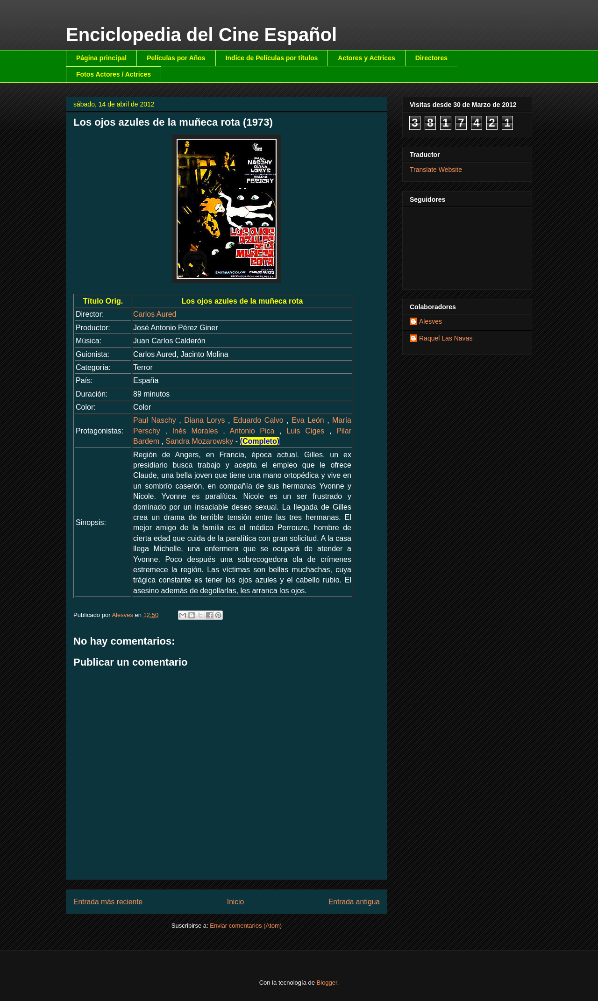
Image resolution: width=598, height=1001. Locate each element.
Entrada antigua (354, 902)
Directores (431, 58)
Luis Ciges (305, 431)
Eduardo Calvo (258, 420)
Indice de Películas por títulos (272, 58)
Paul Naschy (154, 420)
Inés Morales (195, 431)
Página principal (101, 58)
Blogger (327, 982)
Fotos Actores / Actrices (113, 74)
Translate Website (436, 169)
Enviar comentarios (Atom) (246, 925)
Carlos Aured (155, 314)
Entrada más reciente (107, 902)
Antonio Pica (251, 431)
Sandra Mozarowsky (199, 441)
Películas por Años (176, 58)
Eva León (308, 420)
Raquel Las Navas (445, 338)
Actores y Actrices (366, 58)
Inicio (235, 902)
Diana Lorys (204, 420)
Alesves (430, 321)
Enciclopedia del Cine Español (201, 34)
